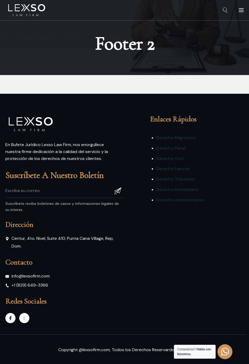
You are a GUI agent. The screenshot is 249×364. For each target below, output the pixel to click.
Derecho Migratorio (176, 137)
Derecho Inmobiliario (177, 189)
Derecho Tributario (175, 179)
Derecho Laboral (173, 168)
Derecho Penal (171, 148)
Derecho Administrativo (180, 200)
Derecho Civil (170, 158)
